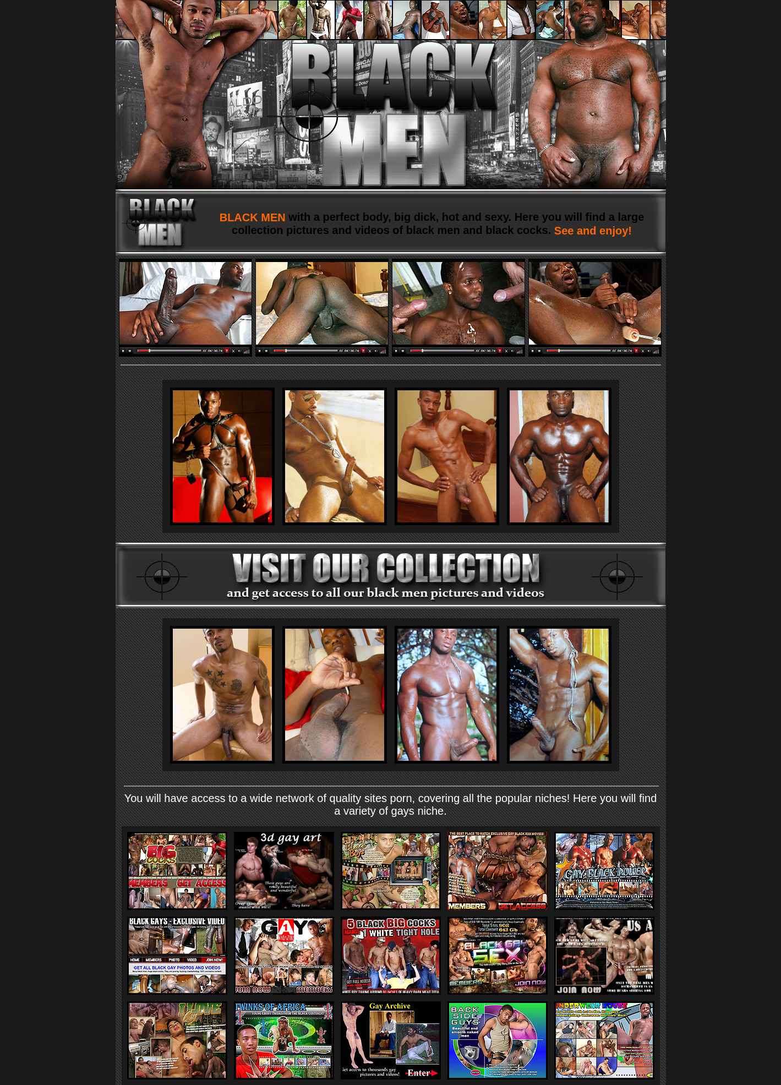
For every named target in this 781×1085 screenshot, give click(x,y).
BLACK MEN (254, 217)
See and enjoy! (591, 231)
